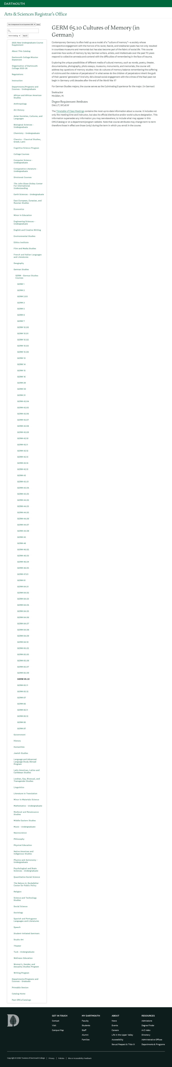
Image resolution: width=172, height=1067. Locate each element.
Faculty (85, 1020)
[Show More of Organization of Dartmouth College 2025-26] (10, 66)
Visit (54, 1025)
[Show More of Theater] (12, 946)
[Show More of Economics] (12, 209)
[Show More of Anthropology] (12, 104)
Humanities (19, 747)
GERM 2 (21, 290)
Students (86, 1025)
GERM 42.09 (23, 432)
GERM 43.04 (23, 488)
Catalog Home (18, 993)
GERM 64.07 (23, 623)
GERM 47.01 (22, 574)
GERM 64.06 (23, 617)
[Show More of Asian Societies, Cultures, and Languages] (12, 116)
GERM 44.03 (23, 506)
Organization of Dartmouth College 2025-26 (25, 67)
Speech (17, 927)
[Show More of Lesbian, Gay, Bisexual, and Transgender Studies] (12, 779)
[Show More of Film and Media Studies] (12, 248)
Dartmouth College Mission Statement (25, 58)
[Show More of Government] (12, 735)
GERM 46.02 (23, 549)
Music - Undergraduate (24, 826)
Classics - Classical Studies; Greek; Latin (27, 140)
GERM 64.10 (23, 642)
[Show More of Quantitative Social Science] (12, 877)
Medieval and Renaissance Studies (26, 813)
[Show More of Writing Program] (12, 973)
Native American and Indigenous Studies (23, 852)
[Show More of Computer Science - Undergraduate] (12, 160)
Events (115, 1025)
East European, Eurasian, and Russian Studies (28, 201)
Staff (84, 1030)
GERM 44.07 (23, 524)
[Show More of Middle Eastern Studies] (12, 820)
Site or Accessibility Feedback (79, 1058)
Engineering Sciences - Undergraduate (24, 222)
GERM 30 (21, 389)
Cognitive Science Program (26, 148)
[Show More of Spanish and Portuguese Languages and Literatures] (12, 919)
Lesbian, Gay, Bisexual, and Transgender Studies (27, 780)
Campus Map (58, 1030)
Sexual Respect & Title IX (123, 1044)
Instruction (17, 80)
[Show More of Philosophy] (12, 839)
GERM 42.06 (23, 414)
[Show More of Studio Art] (12, 940)
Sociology (18, 912)
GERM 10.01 (22, 333)
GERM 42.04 (23, 401)
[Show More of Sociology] (12, 912)
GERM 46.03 (23, 555)
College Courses (21, 154)
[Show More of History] (12, 741)
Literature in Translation (25, 793)
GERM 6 (21, 315)
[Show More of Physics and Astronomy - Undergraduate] (12, 860)
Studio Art (19, 939)
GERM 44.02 (23, 500)
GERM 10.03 (23, 346)
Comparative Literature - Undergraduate (25, 170)
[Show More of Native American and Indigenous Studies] (12, 851)
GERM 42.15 (22, 469)
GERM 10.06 (23, 352)
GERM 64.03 (23, 599)
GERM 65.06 (23, 660)
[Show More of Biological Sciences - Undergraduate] (12, 125)
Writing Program (21, 973)
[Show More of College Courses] (12, 154)
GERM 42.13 (22, 457)
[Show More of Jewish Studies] (12, 753)
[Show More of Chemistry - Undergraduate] (12, 133)
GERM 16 (21, 376)
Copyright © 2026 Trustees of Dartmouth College (26, 1058)
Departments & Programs (153, 1044)
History (17, 741)
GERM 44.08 (23, 531)
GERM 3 (21, 302)
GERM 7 (21, 321)
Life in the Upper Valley (122, 1034)
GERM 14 (21, 364)
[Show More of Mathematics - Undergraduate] (12, 806)
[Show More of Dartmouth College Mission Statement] (10, 57)
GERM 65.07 (23, 667)
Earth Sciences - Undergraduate (29, 194)
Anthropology (20, 104)
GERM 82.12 (22, 716)
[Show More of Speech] (12, 927)
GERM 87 (21, 728)
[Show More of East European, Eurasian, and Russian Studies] (12, 200)
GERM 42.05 (23, 407)
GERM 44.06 (23, 518)
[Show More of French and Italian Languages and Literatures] (12, 255)
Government (19, 734)
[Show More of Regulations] (10, 74)
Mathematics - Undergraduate (28, 806)
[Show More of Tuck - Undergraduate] (12, 952)
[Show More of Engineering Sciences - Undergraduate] (12, 221)
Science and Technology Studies (25, 899)
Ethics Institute (21, 242)
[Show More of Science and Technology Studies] (12, 898)
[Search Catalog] (23, 31)
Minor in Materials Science (26, 799)
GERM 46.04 (23, 562)
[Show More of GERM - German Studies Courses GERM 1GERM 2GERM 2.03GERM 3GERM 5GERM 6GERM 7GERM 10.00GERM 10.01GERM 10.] (14, 275)
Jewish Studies (21, 753)
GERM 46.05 (23, 568)
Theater (17, 946)
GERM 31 (21, 395)
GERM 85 (21, 722)
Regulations (17, 74)
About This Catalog (21, 51)
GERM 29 (21, 383)
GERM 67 (21, 697)
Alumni (85, 1034)
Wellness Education (23, 958)
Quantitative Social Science (27, 877)
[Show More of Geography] (12, 263)
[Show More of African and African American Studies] (12, 95)
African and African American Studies (28, 96)
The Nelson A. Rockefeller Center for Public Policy (26, 884)
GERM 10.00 (23, 327)
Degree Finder (148, 1025)
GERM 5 (21, 308)
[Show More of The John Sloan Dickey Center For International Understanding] (12, 183)
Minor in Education (23, 215)
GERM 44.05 (23, 512)
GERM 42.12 (22, 451)
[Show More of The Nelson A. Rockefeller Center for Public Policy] (12, 883)
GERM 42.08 (23, 426)
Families (85, 1039)
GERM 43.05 (23, 494)
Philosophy (19, 839)
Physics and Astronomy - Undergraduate (26, 861)
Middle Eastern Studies (25, 820)
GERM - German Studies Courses (27, 276)
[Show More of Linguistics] (12, 787)
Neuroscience (20, 833)
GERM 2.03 (22, 296)
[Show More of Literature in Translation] (12, 793)
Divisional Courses (23, 177)
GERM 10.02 (23, 339)
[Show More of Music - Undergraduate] (12, 827)
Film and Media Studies (25, 248)
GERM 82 (21, 703)
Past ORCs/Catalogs (21, 1000)
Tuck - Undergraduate (24, 952)
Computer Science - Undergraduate (23, 161)
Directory (146, 1034)
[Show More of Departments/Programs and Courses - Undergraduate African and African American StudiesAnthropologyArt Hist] (10, 87)
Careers (115, 1030)
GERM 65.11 (22, 685)
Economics (19, 209)
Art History (19, 110)
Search (25, 36)
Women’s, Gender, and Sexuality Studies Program (26, 965)
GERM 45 (21, 537)
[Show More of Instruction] (10, 80)
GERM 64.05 (23, 611)
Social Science (20, 906)
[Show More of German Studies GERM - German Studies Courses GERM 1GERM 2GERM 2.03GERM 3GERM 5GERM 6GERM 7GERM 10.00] (12, 269)
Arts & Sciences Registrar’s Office (35, 14)
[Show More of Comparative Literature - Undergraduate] (12, 169)
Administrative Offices (152, 1039)
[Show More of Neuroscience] (12, 833)
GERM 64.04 (23, 605)
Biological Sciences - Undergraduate (24, 125)
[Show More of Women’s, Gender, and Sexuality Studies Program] (12, 964)
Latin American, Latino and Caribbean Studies (27, 771)
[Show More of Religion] (12, 892)
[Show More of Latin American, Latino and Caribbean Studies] (12, 770)
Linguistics (19, 787)
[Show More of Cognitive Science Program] (12, 148)
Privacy (51, 1058)
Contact (55, 1020)
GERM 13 (21, 358)
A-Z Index (146, 1030)
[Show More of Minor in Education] (12, 215)
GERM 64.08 (23, 630)
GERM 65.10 (23, 679)
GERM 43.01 (23, 481)
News (114, 1020)
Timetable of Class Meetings (70, 111)
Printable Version (20, 987)
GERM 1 (20, 284)
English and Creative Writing (27, 230)
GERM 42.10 (22, 438)
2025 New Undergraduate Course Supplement (27, 43)
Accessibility (117, 1039)
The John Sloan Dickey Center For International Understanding (28, 186)
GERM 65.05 (23, 654)
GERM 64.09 (23, 636)
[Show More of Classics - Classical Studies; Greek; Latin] (12, 139)
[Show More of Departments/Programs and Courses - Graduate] (10, 979)
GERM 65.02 (23, 648)
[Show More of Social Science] (12, 906)
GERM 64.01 (23, 586)
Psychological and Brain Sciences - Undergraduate (26, 869)
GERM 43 (21, 475)
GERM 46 (21, 543)
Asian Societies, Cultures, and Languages (28, 117)
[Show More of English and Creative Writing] (12, 230)
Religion (18, 891)
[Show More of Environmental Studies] (12, 236)
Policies (61, 1058)
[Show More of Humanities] (12, 747)
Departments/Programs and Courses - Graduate (25, 980)
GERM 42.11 (22, 444)
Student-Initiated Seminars (27, 933)
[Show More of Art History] (12, 110)
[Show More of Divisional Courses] (12, 177)
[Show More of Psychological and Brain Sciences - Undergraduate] (12, 868)
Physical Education (23, 845)
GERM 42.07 (23, 420)
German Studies (21, 269)
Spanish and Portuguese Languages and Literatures (26, 919)
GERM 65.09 (23, 673)
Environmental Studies (24, 236)
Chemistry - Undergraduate (27, 133)
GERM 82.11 (22, 710)
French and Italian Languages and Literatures (28, 255)
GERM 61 (21, 580)
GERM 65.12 (22, 691)
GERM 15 (21, 370)
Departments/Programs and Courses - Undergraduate (25, 88)
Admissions (147, 1020)
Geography (19, 263)
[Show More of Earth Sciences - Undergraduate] (12, 194)
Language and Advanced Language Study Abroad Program (25, 761)
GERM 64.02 (23, 592)
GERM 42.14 (22, 463)
